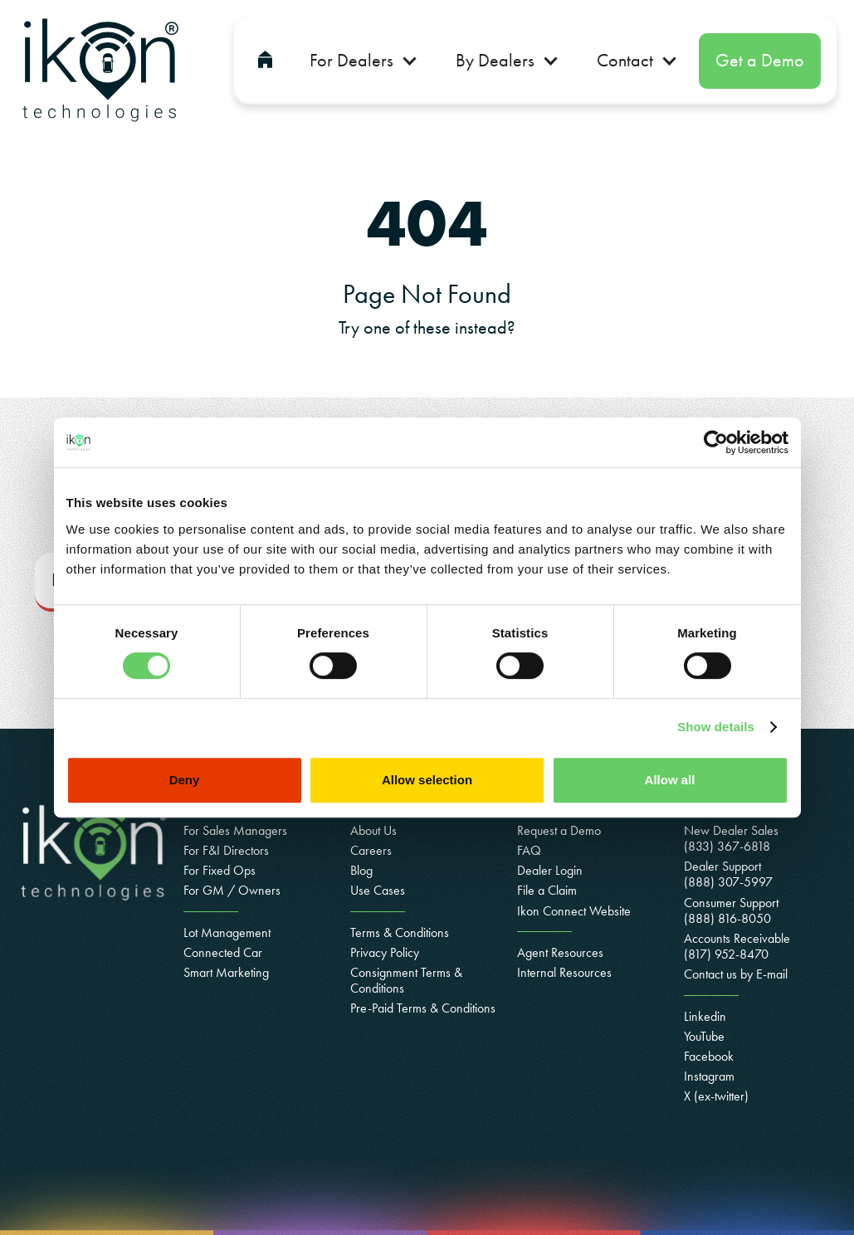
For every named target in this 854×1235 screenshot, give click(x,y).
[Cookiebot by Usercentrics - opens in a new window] (715, 442)
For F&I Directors (226, 850)
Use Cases (377, 890)
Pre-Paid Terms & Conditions (422, 1008)
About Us (373, 830)
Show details (715, 727)
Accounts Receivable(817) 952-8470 (737, 946)
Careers (371, 850)
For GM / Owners (232, 890)
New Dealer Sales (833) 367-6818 (731, 838)
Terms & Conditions (399, 932)
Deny (184, 780)
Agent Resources (560, 952)
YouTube (704, 1036)
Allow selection (427, 780)
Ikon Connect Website (574, 911)
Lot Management (227, 932)
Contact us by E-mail (736, 974)
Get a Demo (759, 60)
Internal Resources (564, 972)
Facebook (709, 1056)
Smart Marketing (226, 972)
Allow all (670, 780)
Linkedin (705, 1016)
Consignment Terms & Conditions (406, 980)
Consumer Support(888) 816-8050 (731, 910)
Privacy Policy (384, 952)
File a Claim (547, 890)
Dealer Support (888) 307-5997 (728, 874)
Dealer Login (550, 870)
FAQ (529, 850)
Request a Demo (559, 830)
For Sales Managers (235, 830)
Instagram (709, 1076)
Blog (361, 870)
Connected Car (222, 952)
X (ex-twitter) (716, 1096)
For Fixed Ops (219, 870)
